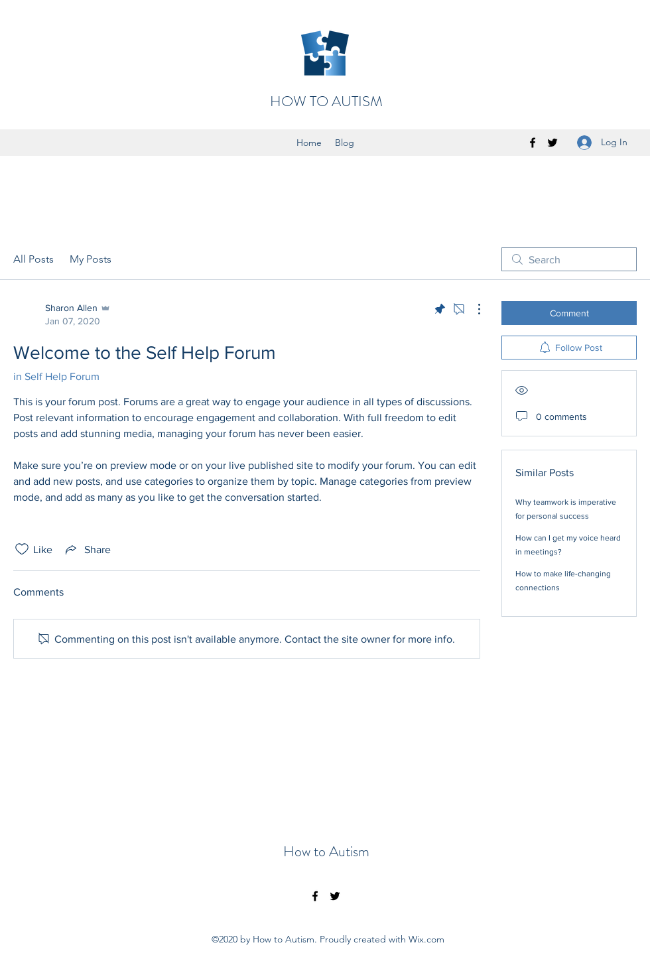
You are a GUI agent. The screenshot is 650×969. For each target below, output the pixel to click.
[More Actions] (472, 309)
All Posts (33, 259)
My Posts (90, 259)
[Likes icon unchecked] (22, 549)
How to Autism (326, 851)
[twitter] (552, 142)
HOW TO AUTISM (326, 101)
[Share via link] (87, 549)
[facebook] (532, 142)
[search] (569, 259)
